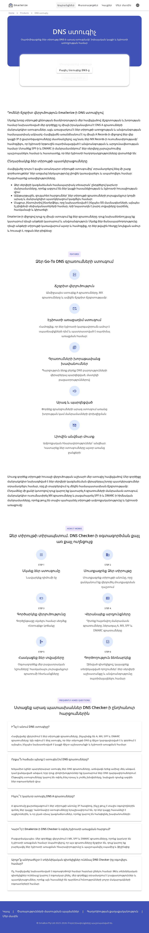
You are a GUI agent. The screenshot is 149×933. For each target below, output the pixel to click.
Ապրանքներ (65, 5)
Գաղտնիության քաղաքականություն (112, 911)
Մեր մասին (123, 5)
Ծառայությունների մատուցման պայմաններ (48, 911)
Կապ (6, 911)
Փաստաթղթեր (88, 5)
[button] (74, 726)
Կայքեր (107, 5)
